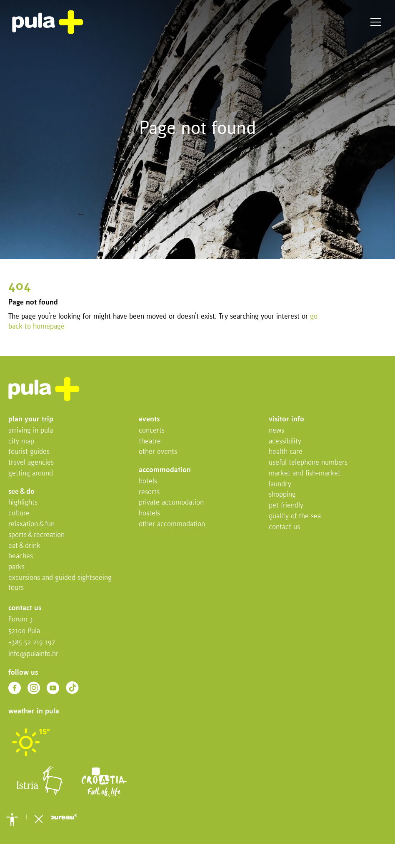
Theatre (150, 441)
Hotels (148, 481)
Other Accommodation (172, 524)
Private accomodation (171, 502)
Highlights (23, 502)
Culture (19, 513)
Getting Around (30, 473)
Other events (158, 451)
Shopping (282, 494)
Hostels (149, 513)
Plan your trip (30, 419)
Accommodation (165, 470)
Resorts (149, 492)
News (276, 430)
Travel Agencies (31, 462)
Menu (375, 22)
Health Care (285, 451)
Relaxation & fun (31, 524)
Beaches (20, 556)
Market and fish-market (304, 473)
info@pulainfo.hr (33, 654)
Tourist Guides (29, 451)
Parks (16, 567)
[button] (12, 819)
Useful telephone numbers (308, 462)
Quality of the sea (295, 516)
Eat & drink (24, 545)
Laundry (280, 484)
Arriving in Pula (30, 430)
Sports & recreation (36, 535)
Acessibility (285, 441)
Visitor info (286, 419)
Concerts (152, 430)
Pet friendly (286, 505)
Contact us (284, 527)
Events (149, 419)
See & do (21, 491)
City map (21, 441)
